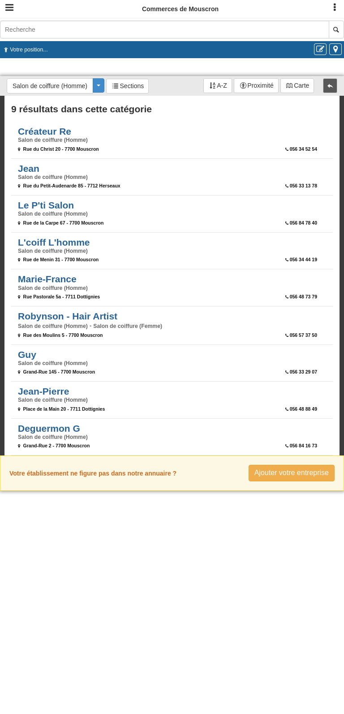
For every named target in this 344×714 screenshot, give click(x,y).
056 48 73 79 (303, 296)
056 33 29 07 (303, 371)
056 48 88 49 (303, 409)
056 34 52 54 (303, 149)
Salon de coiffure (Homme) (50, 85)
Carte (301, 85)
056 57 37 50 (303, 335)
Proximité (260, 85)
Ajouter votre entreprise (291, 472)
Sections (132, 85)
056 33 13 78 (303, 185)
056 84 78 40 (303, 222)
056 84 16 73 (303, 445)
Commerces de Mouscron (180, 9)
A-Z (222, 85)
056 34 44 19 (303, 259)
